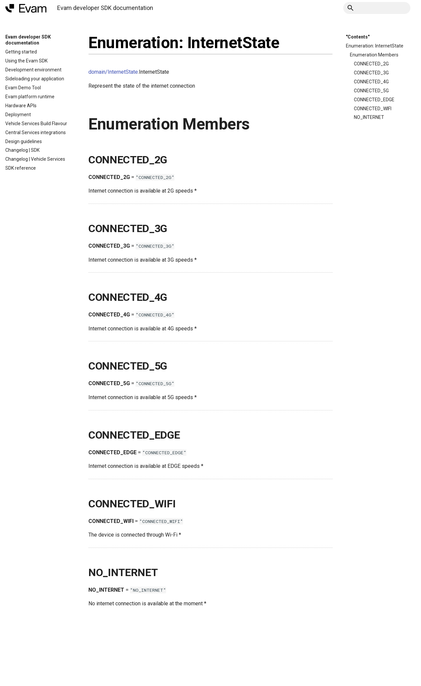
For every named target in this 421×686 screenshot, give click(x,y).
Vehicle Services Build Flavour (36, 123)
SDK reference (20, 168)
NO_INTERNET (369, 117)
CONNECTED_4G (371, 81)
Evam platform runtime (29, 96)
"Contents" (357, 37)
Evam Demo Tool (23, 87)
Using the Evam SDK (26, 60)
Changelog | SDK (22, 150)
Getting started (21, 51)
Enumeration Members (374, 54)
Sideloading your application (34, 78)
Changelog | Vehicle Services (35, 159)
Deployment (18, 114)
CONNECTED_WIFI (372, 108)
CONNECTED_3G (371, 72)
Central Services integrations (35, 132)
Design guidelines (23, 141)
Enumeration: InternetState (374, 45)
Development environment (33, 69)
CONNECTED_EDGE (374, 99)
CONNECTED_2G (371, 63)
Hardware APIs (21, 105)
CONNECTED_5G (371, 90)
